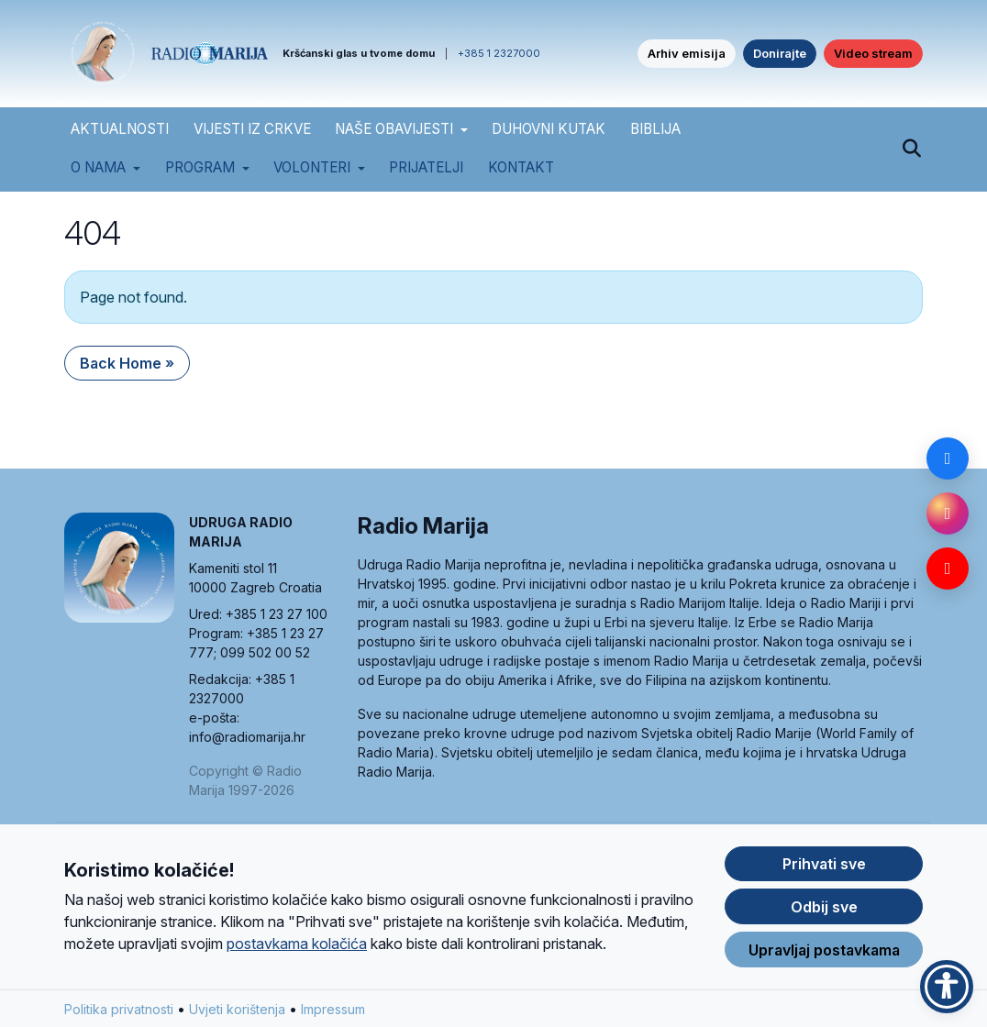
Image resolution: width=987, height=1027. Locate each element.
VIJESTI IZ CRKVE (252, 129)
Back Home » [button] (127, 363)
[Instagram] (947, 513)
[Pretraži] (911, 149)
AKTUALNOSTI (120, 129)
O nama (98, 167)
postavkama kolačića (297, 954)
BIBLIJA (655, 129)
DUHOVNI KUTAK (548, 129)
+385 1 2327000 (499, 53)
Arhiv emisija (687, 53)
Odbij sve (824, 918)
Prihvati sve (824, 875)
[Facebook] (947, 458)
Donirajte (779, 53)
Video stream (873, 53)
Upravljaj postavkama (824, 961)
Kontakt (521, 167)
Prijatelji (426, 167)
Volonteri (311, 167)
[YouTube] (947, 568)
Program (200, 167)
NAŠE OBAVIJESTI (394, 129)
